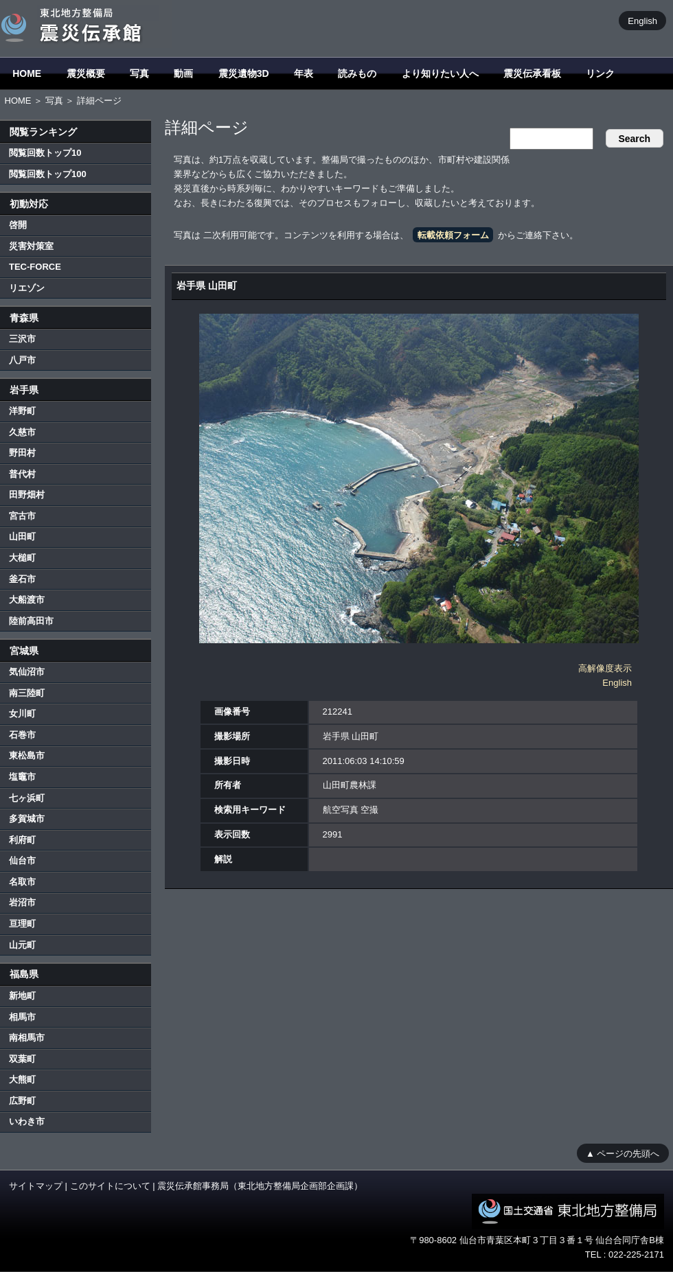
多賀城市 (27, 818)
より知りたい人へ (440, 73)
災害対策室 (31, 246)
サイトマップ (35, 1186)
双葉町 (22, 1059)
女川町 (22, 713)
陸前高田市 (31, 621)
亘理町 (22, 923)
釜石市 (22, 579)
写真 (139, 73)
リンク (600, 73)
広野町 (22, 1101)
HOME (26, 73)
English (642, 20)
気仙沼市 (27, 672)
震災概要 (86, 73)
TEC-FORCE (35, 267)
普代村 (22, 474)
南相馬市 (27, 1037)
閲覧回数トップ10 (45, 153)
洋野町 (22, 411)
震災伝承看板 (532, 73)
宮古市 (22, 516)
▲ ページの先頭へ (622, 1153)
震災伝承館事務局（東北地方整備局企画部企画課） (260, 1186)
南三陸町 (27, 693)
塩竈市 (22, 777)
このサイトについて (110, 1186)
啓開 (18, 225)
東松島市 (27, 755)
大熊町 (22, 1079)
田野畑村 (27, 494)
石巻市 (22, 735)
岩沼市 (22, 902)
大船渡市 (27, 599)
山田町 (22, 536)
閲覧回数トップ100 (48, 174)
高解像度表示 (605, 668)
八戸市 (22, 360)
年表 (303, 73)
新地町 (22, 996)
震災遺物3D (243, 73)
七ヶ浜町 (27, 798)
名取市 (22, 882)
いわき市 (27, 1121)
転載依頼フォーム (453, 235)
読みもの (357, 73)
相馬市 (22, 1017)
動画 (183, 73)
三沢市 (22, 339)
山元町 (22, 945)
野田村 (22, 453)
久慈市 (22, 432)
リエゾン (27, 288)
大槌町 (22, 558)
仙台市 (22, 860)
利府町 (22, 840)
